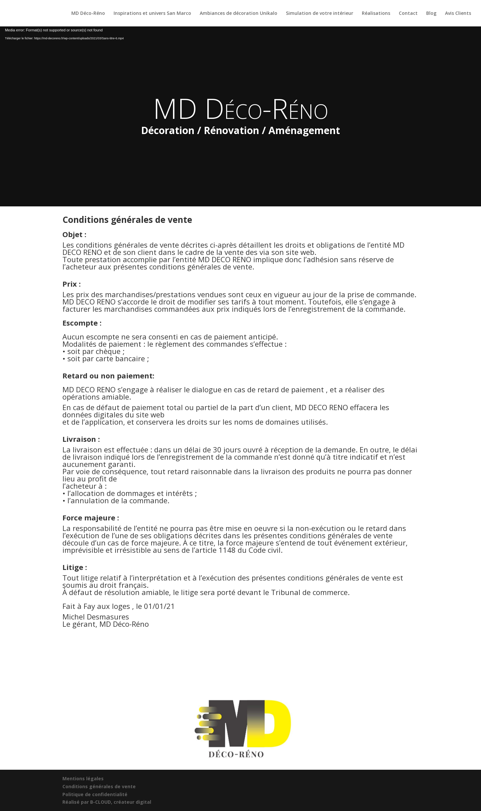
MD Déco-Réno (88, 13)
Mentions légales (83, 778)
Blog (431, 13)
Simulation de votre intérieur (319, 13)
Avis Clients (458, 13)
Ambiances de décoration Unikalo (238, 13)
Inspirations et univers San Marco (152, 13)
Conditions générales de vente (99, 786)
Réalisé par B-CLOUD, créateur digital (106, 802)
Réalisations (376, 13)
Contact (408, 13)
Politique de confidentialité (94, 794)
